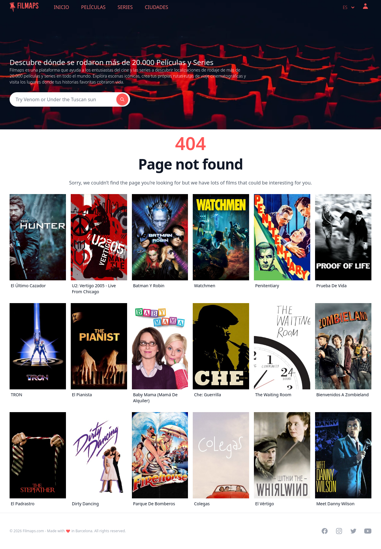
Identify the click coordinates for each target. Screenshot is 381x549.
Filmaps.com (33, 530)
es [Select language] (349, 7)
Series (125, 7)
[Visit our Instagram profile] (339, 531)
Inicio (61, 7)
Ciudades (156, 7)
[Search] (63, 99)
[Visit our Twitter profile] (353, 531)
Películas (93, 7)
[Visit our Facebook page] (324, 531)
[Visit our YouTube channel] (367, 531)
